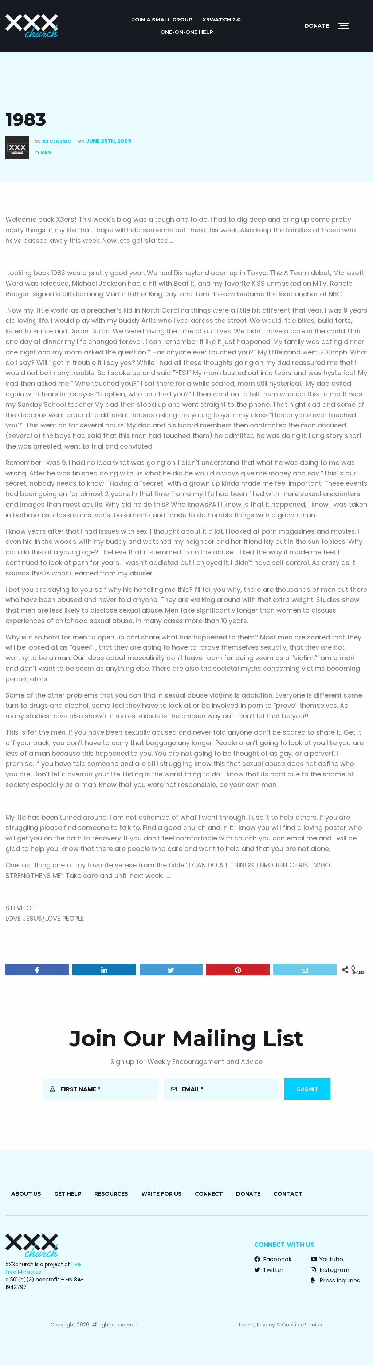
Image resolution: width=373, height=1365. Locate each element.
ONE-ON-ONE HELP (186, 32)
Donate (317, 26)
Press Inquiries (335, 1280)
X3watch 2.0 (222, 19)
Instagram (330, 1270)
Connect (209, 1194)
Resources (111, 1194)
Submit (307, 1089)
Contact (288, 1194)
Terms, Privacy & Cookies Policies (280, 1324)
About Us (26, 1194)
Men (45, 152)
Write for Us (161, 1194)
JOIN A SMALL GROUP (162, 19)
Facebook (273, 1259)
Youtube (327, 1259)
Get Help (67, 1194)
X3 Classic (56, 141)
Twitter (269, 1270)
